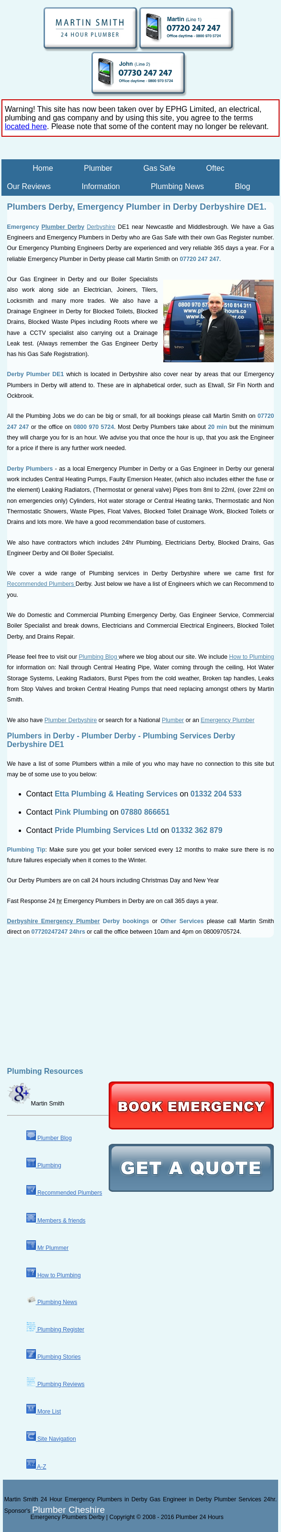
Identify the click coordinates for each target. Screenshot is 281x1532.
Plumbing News (177, 186)
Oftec (215, 168)
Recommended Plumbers (41, 584)
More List (43, 1411)
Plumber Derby (62, 227)
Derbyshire (101, 227)
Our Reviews (29, 186)
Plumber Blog (49, 1138)
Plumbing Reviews (55, 1384)
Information (100, 186)
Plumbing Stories (53, 1357)
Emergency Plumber (227, 720)
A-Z (36, 1466)
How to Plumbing (251, 656)
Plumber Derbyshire (71, 720)
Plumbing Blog (99, 656)
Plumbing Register (55, 1329)
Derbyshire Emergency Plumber (53, 921)
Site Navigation (51, 1439)
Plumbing (43, 1165)
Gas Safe (159, 168)
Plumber (98, 168)
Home (43, 168)
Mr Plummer (47, 1248)
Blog (242, 186)
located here (26, 126)
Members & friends (56, 1220)
